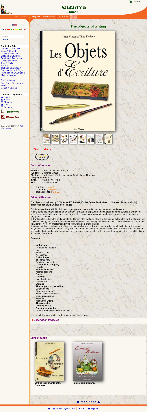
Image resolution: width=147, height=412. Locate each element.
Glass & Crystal (8, 51)
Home (5, 97)
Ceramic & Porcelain (11, 48)
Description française (45, 319)
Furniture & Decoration (12, 58)
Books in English (9, 88)
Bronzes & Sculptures (11, 56)
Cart (4, 104)
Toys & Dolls (7, 63)
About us (6, 102)
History (4, 65)
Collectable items (9, 61)
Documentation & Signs (12, 70)
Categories (35, 17)
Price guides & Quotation (13, 73)
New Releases (49, 17)
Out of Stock (63, 17)
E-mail (5, 99)
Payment (6, 107)
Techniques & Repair (11, 68)
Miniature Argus (8, 75)
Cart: (136, 2)
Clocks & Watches (9, 53)
